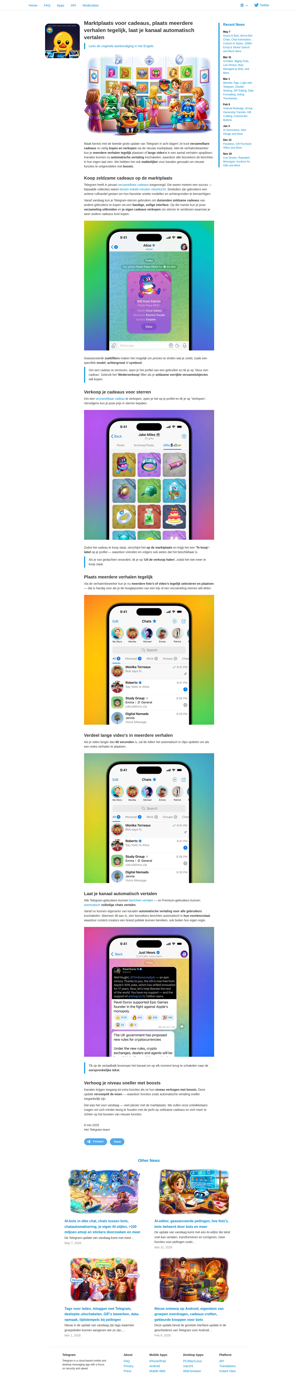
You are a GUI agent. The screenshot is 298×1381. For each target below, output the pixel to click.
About (128, 1355)
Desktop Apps (193, 1355)
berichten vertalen (141, 900)
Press (127, 1371)
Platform (225, 1355)
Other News (149, 1160)
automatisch (92, 905)
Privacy (129, 1366)
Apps (60, 5)
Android (154, 1366)
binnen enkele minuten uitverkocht (143, 189)
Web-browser (192, 1371)
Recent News (234, 24)
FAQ (47, 5)
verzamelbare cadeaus (133, 184)
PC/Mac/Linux (192, 1361)
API (73, 5)
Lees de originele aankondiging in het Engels (121, 46)
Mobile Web (157, 1371)
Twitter (261, 5)
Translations (227, 1366)
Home (33, 5)
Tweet (117, 1141)
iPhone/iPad (157, 1361)
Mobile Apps (158, 1355)
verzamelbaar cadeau (110, 398)
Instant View (227, 1371)
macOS (188, 1366)
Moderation (91, 5)
